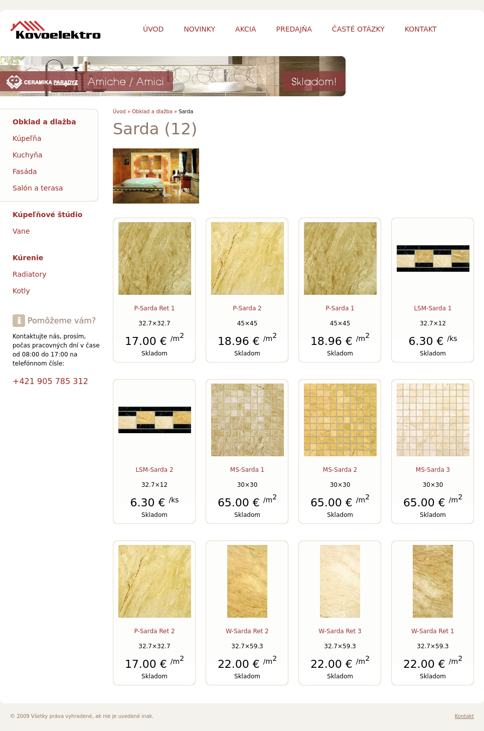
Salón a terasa (38, 188)
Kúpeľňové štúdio (47, 215)
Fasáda (25, 171)
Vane (21, 231)
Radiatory (29, 274)
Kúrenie (28, 258)
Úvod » (121, 111)
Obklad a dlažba (44, 122)
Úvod (153, 29)
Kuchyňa (28, 155)
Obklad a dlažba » (154, 111)
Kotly (21, 291)
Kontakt (464, 716)
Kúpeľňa (27, 138)
